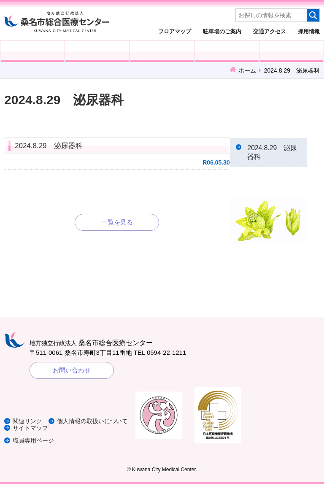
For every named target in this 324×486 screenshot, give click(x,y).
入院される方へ (97, 51)
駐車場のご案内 (222, 31)
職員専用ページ (35, 442)
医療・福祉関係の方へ (162, 51)
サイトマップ (32, 429)
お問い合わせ (72, 371)
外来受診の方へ (32, 51)
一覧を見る (117, 222)
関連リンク (28, 416)
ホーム (247, 70)
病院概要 (291, 51)
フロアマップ (174, 31)
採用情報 (309, 31)
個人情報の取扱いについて (51, 423)
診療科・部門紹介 (226, 51)
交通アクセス (269, 31)
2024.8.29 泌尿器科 (49, 146)
